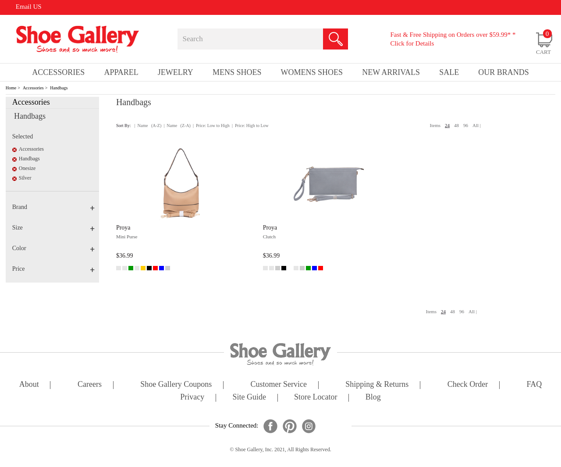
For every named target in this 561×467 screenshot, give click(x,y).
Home (11, 87)
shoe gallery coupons (176, 385)
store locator (315, 397)
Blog (373, 397)
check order (467, 385)
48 (456, 125)
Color (53, 248)
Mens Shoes (237, 72)
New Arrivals (391, 72)
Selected (22, 136)
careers (90, 385)
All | (476, 125)
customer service (279, 385)
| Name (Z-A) (177, 125)
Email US (29, 6)
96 (465, 125)
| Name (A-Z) (148, 125)
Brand (53, 207)
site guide (249, 397)
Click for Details (412, 43)
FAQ (534, 385)
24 (447, 125)
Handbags (58, 87)
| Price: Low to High (211, 125)
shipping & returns (376, 385)
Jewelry (175, 72)
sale (449, 72)
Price (53, 268)
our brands (503, 72)
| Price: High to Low (250, 125)
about (29, 385)
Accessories (33, 87)
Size (53, 227)
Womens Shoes (312, 72)
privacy (192, 397)
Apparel (121, 72)
